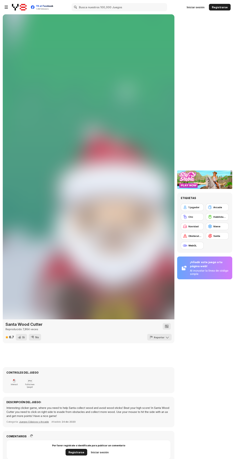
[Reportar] (159, 337)
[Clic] (192, 216)
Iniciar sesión (196, 7)
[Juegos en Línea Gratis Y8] (19, 7)
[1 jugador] (192, 207)
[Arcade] (217, 207)
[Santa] (217, 236)
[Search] (76, 7)
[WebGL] (192, 245)
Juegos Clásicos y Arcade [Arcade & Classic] (34, 421)
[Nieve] (217, 226)
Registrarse (220, 7)
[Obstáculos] (192, 236)
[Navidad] (192, 226)
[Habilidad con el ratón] (217, 216)
